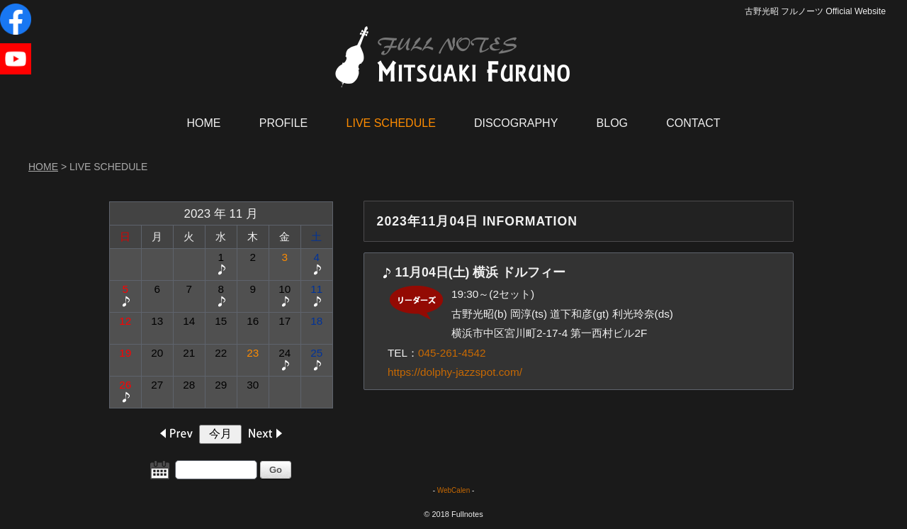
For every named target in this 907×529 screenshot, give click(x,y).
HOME (204, 123)
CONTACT (693, 123)
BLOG (612, 123)
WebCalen (454, 490)
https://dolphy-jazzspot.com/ (455, 372)
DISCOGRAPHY (516, 123)
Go (275, 469)
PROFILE (283, 123)
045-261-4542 (451, 353)
